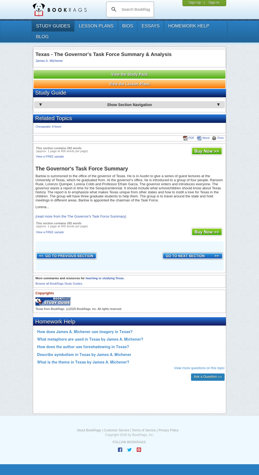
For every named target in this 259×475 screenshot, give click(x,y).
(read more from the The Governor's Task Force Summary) (80, 216)
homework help (188, 26)
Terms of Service (144, 430)
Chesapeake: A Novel (48, 126)
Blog (42, 36)
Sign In (213, 3)
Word (203, 137)
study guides (53, 26)
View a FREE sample (50, 156)
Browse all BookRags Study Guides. (59, 283)
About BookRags (89, 430)
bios (127, 26)
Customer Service (116, 430)
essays (151, 26)
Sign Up (194, 3)
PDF (188, 137)
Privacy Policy (169, 430)
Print (218, 137)
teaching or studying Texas (104, 278)
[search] (135, 9)
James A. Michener (49, 61)
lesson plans (96, 26)
